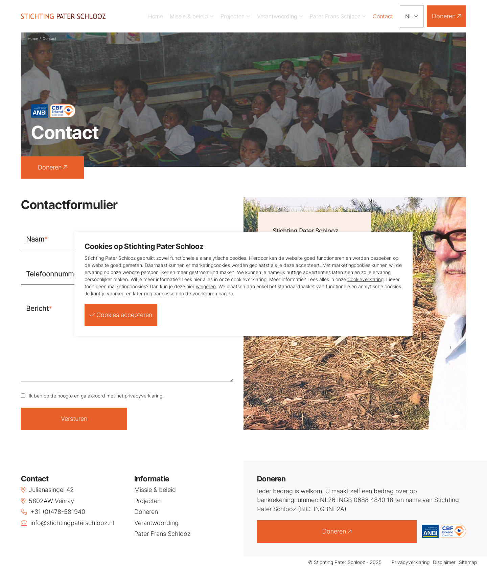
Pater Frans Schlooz (338, 16)
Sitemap (468, 562)
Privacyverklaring (411, 562)
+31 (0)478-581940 (53, 511)
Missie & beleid (192, 16)
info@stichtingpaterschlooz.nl (67, 522)
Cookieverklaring (365, 279)
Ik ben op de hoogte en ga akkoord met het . (96, 396)
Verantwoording (280, 16)
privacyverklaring (143, 396)
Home (155, 16)
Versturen (74, 418)
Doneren (446, 16)
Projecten (235, 16)
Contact (383, 16)
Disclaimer (444, 562)
